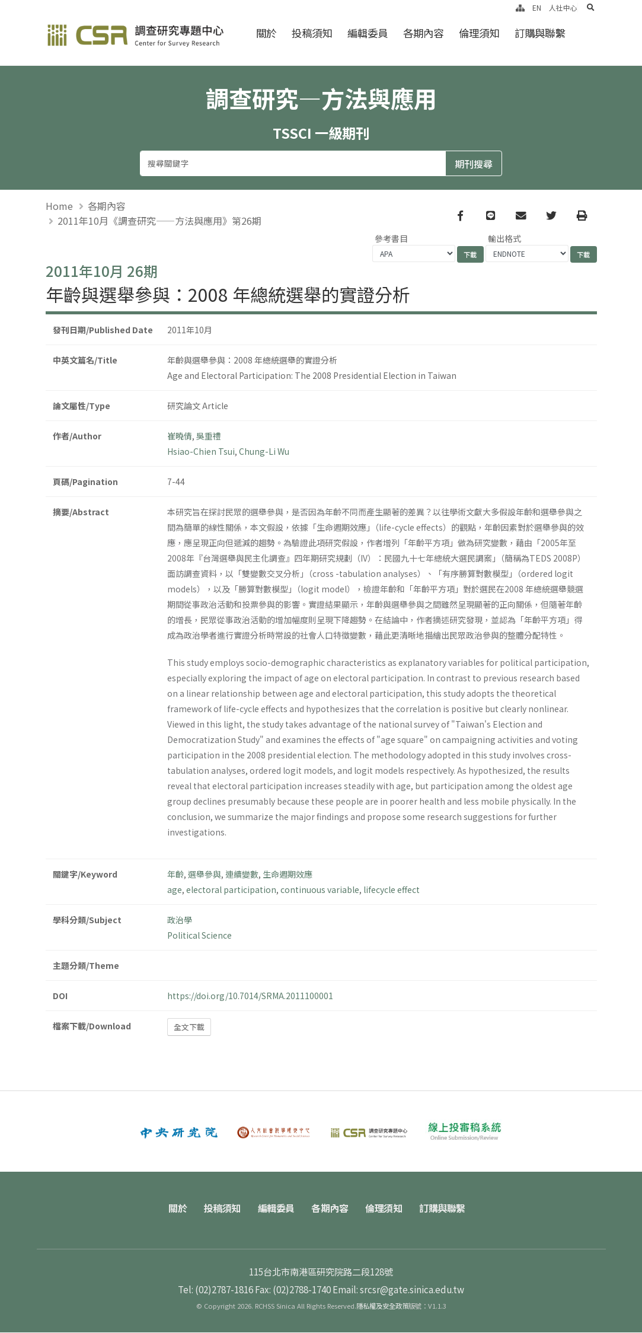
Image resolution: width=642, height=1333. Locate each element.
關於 (266, 32)
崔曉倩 (179, 436)
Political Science (199, 935)
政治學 (179, 920)
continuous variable (319, 889)
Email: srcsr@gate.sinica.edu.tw (398, 1289)
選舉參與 (204, 874)
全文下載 (189, 1027)
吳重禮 (208, 436)
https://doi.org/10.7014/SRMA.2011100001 (250, 996)
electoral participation (231, 889)
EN (536, 7)
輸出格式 (504, 239)
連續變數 (241, 874)
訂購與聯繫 (540, 32)
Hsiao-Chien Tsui (201, 451)
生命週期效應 (287, 874)
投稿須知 (312, 32)
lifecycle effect (391, 889)
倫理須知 (479, 32)
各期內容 (423, 32)
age (174, 889)
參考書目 (391, 239)
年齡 (175, 874)
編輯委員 (367, 32)
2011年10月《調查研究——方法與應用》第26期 (159, 221)
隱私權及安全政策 (382, 1306)
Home (59, 206)
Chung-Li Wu (264, 451)
